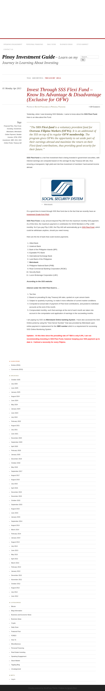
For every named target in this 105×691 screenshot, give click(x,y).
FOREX (13, 635)
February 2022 (16, 421)
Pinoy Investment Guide (28, 57)
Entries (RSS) (15, 365)
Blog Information (16, 610)
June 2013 (14, 550)
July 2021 (14, 429)
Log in (13, 679)
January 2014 (15, 538)
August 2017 (15, 475)
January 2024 (15, 409)
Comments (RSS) (17, 369)
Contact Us (8, 49)
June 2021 (14, 434)
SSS (16, 140)
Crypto (13, 623)
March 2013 (15, 563)
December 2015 (16, 492)
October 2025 (15, 379)
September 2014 (16, 521)
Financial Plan (8, 126)
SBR (12, 140)
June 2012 (14, 596)
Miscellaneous (16, 644)
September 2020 (16, 442)
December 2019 (16, 459)
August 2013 (15, 542)
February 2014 (16, 534)
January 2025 (15, 392)
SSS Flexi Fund (88, 227)
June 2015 (14, 513)
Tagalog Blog (15, 665)
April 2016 (14, 488)
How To (13, 640)
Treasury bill (17, 143)
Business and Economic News (21, 615)
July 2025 (14, 384)
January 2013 (15, 571)
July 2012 (14, 592)
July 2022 (14, 417)
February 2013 (16, 567)
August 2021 (15, 425)
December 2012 (16, 575)
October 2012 (15, 583)
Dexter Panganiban (42, 107)
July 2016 (14, 484)
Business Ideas (66, 44)
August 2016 (15, 479)
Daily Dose (51, 44)
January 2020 (15, 454)
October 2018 (15, 463)
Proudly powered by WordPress (40, 688)
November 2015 (16, 496)
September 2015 (16, 504)
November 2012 (16, 579)
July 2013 (14, 546)
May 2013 (14, 554)
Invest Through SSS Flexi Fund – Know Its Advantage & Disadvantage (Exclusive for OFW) (64, 94)
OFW (15, 137)
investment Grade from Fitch (38, 214)
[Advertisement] (52, 19)
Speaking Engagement (12, 44)
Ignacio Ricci (72, 688)
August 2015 (15, 509)
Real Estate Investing (18, 652)
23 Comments (95, 107)
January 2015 (15, 517)
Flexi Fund (17, 126)
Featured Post (16, 631)
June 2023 (14, 413)
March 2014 (15, 529)
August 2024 (15, 396)
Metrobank (10, 131)
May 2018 (14, 467)
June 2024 (14, 400)
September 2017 (16, 471)
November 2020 (16, 438)
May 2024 (14, 404)
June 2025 (14, 388)
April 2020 (14, 446)
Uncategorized (16, 669)
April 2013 (14, 559)
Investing (10, 129)
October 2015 (15, 500)
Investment (17, 129)
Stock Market (82, 44)
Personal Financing (34, 44)
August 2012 (15, 588)
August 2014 (15, 525)
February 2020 (16, 450)
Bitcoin (13, 606)
